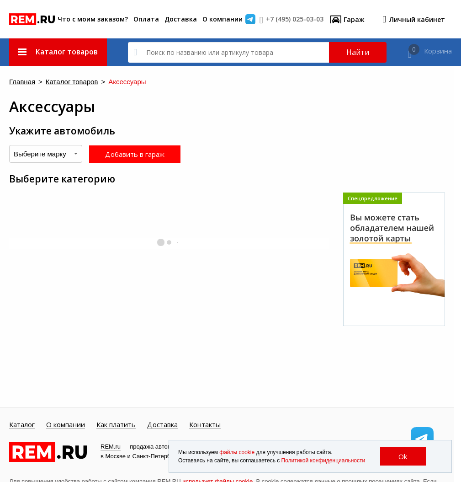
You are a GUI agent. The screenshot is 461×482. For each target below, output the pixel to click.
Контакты (205, 424)
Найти (357, 52)
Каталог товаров (72, 82)
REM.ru (111, 446)
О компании (222, 19)
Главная (22, 82)
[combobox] (45, 154)
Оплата (146, 19)
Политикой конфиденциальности (323, 460)
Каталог (22, 424)
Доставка (180, 19)
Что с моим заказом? (93, 19)
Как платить (116, 424)
